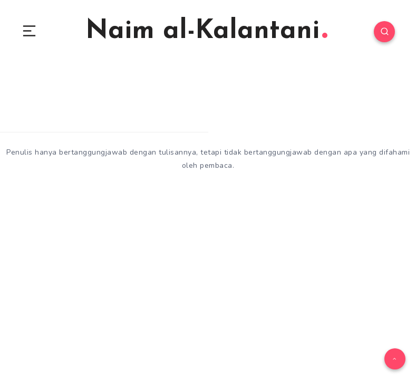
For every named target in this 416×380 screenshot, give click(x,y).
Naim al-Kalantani (206, 31)
